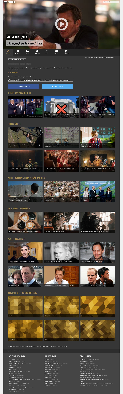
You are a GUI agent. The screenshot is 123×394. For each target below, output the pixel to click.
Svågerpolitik (82, 385)
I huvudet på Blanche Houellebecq (16, 363)
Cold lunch (46, 375)
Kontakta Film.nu (83, 361)
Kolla (81, 377)
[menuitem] (6, 351)
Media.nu (82, 383)
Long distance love (48, 373)
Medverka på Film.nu (84, 365)
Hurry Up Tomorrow (13, 385)
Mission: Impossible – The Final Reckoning (17, 387)
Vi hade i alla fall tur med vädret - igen (51, 363)
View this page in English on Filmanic (16, 59)
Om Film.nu (82, 359)
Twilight (46, 377)
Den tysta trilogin (12, 377)
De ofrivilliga (46, 379)
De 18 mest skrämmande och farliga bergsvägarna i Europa (91, 375)
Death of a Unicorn (12, 375)
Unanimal (11, 367)
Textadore (82, 381)
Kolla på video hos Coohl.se (19, 208)
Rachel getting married (48, 365)
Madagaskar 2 (47, 371)
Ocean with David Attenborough (15, 371)
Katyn (45, 359)
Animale (10, 381)
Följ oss (81, 367)
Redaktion (82, 363)
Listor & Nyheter (14, 123)
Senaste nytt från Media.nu (19, 93)
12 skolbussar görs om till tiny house (87, 373)
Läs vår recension (13, 73)
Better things (47, 385)
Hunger (45, 383)
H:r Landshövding (48, 381)
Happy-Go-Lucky (47, 369)
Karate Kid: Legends (13, 391)
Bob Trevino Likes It (13, 361)
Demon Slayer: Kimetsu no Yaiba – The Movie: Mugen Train (20, 379)
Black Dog (11, 359)
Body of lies (46, 361)
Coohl (81, 371)
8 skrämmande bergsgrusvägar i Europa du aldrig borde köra (92, 379)
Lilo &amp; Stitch (12, 389)
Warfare (10, 369)
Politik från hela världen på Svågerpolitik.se (27, 178)
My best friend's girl (48, 367)
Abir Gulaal (11, 373)
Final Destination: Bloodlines (14, 383)
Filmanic (81, 369)
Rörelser (10, 365)
